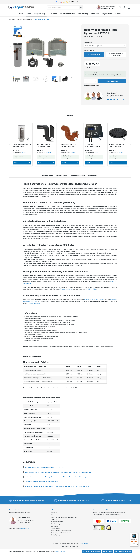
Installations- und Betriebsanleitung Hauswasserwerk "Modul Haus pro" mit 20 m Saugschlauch (58, 476)
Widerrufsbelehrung (57, 521)
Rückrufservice (55, 535)
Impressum (54, 512)
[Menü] (137, 534)
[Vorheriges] (10, 47)
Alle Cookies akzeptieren (123, 551)
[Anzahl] (91, 81)
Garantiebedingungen (57, 524)
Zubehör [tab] (69, 116)
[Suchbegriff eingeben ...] (63, 7)
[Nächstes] (70, 47)
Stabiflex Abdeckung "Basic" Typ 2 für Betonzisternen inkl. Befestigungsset (116, 145)
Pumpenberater (55, 528)
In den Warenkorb (112, 81)
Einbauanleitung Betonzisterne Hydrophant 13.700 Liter (43, 467)
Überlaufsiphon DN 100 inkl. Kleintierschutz (45, 145)
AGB (52, 515)
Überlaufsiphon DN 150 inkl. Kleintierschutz (69, 145)
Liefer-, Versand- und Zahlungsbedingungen (64, 517)
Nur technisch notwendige (91, 551)
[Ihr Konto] (124, 7)
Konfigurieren (107, 551)
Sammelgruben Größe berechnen (61, 530)
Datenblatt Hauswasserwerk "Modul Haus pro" (40, 481)
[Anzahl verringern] (86, 81)
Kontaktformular (24, 528)
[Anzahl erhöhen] (96, 81)
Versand (24, 152)
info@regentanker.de (65, 289)
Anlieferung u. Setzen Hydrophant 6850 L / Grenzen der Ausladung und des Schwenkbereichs (57, 486)
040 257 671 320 (108, 8)
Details (22, 163)
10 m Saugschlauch (94, 54)
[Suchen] (81, 7)
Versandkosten (84, 543)
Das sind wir (54, 526)
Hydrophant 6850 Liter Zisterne (94, 299)
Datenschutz (54, 519)
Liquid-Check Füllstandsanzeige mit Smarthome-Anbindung (93, 145)
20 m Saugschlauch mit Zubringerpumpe (116, 54)
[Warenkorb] (129, 7)
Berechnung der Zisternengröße (60, 533)
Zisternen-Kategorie (34, 303)
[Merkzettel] (120, 7)
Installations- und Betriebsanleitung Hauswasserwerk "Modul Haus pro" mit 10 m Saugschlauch (57, 472)
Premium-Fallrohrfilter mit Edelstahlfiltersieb (22, 145)
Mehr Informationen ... (61, 551)
